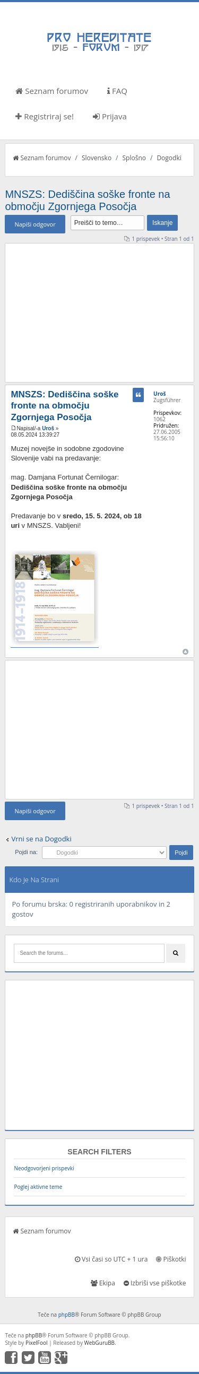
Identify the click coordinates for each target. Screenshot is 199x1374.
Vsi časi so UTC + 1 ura (111, 1259)
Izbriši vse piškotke (155, 1283)
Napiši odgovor (34, 224)
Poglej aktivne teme (38, 1186)
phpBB (66, 1314)
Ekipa (103, 1283)
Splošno (134, 157)
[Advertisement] (99, 312)
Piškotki (171, 1259)
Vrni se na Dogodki (41, 838)
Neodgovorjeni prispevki (44, 1168)
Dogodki (169, 157)
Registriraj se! (44, 116)
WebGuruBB (99, 1342)
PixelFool (36, 1342)
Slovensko (96, 157)
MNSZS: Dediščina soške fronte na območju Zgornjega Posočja (87, 200)
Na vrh (185, 652)
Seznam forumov (51, 90)
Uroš (48, 428)
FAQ (117, 90)
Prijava (110, 116)
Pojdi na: (26, 852)
